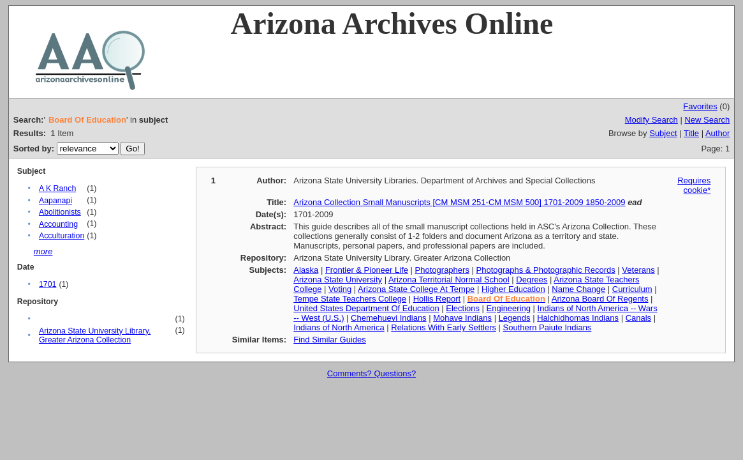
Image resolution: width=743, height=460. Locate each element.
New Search (707, 120)
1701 (47, 284)
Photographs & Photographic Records (545, 270)
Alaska (305, 270)
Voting (339, 289)
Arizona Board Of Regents (600, 298)
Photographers (442, 270)
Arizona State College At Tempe (416, 289)
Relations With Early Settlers (443, 327)
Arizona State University (337, 279)
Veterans (638, 270)
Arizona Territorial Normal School (449, 279)
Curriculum (632, 289)
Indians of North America (338, 327)
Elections (463, 308)
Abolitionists (60, 212)
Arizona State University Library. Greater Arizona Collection (95, 335)
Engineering (509, 308)
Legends (515, 318)
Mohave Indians (462, 318)
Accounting (58, 224)
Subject (663, 133)
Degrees (531, 279)
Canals (638, 318)
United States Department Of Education (366, 308)
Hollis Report (436, 298)
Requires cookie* (693, 185)
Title (691, 133)
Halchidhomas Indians (578, 318)
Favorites (700, 106)
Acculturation (61, 235)
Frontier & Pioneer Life (366, 270)
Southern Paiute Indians (547, 327)
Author (717, 133)
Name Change (578, 289)
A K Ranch (57, 188)
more (43, 251)
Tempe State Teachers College (349, 298)
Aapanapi (55, 200)
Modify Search (651, 120)
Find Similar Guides (329, 339)
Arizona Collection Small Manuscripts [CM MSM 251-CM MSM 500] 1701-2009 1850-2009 (459, 202)
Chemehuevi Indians (389, 318)
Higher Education (513, 289)
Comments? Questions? (371, 373)
